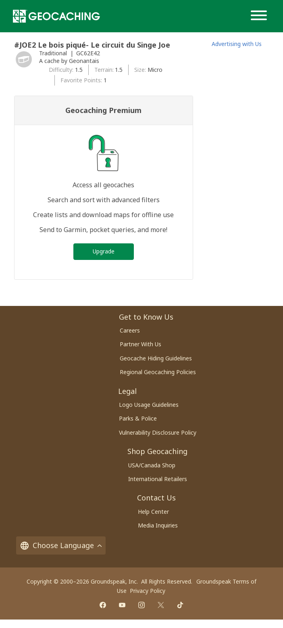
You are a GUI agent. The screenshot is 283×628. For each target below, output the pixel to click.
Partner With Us (140, 344)
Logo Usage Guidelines (149, 404)
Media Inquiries (158, 525)
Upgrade (103, 251)
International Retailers (157, 479)
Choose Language (61, 545)
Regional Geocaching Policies (158, 372)
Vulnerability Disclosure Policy (157, 432)
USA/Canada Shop (151, 465)
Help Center (153, 511)
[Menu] (260, 16)
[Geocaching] (56, 16)
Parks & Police (138, 418)
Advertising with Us (237, 44)
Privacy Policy (147, 591)
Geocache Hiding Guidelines (156, 358)
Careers (130, 330)
